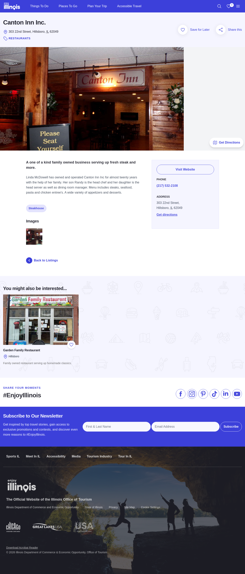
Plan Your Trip (97, 6)
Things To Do (39, 6)
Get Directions (226, 142)
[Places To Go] (80, 6)
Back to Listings (42, 260)
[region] (219, 6)
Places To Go (68, 6)
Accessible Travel (129, 6)
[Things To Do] (51, 6)
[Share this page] (221, 30)
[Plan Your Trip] (110, 6)
